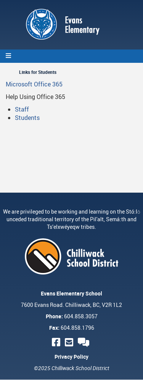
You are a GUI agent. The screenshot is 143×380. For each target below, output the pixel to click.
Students (27, 117)
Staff (22, 109)
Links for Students (37, 72)
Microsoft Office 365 (34, 84)
